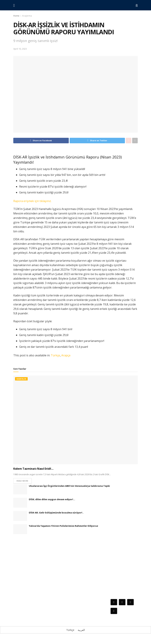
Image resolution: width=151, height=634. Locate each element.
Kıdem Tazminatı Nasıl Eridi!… (33, 469)
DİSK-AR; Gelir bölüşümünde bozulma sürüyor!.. (56, 513)
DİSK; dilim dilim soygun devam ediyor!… (52, 499)
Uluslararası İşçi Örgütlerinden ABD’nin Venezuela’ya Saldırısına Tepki (69, 486)
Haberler (21, 379)
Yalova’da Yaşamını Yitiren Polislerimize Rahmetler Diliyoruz (63, 526)
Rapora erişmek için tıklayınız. (32, 201)
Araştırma (27, 15)
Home (16, 15)
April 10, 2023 (20, 48)
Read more (22, 481)
